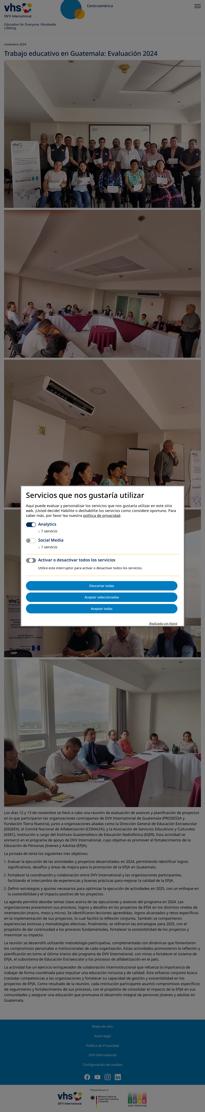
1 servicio (47, 531)
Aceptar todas (102, 608)
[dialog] (102, 556)
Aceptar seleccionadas (102, 597)
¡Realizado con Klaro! (163, 624)
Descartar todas (101, 585)
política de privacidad (101, 515)
